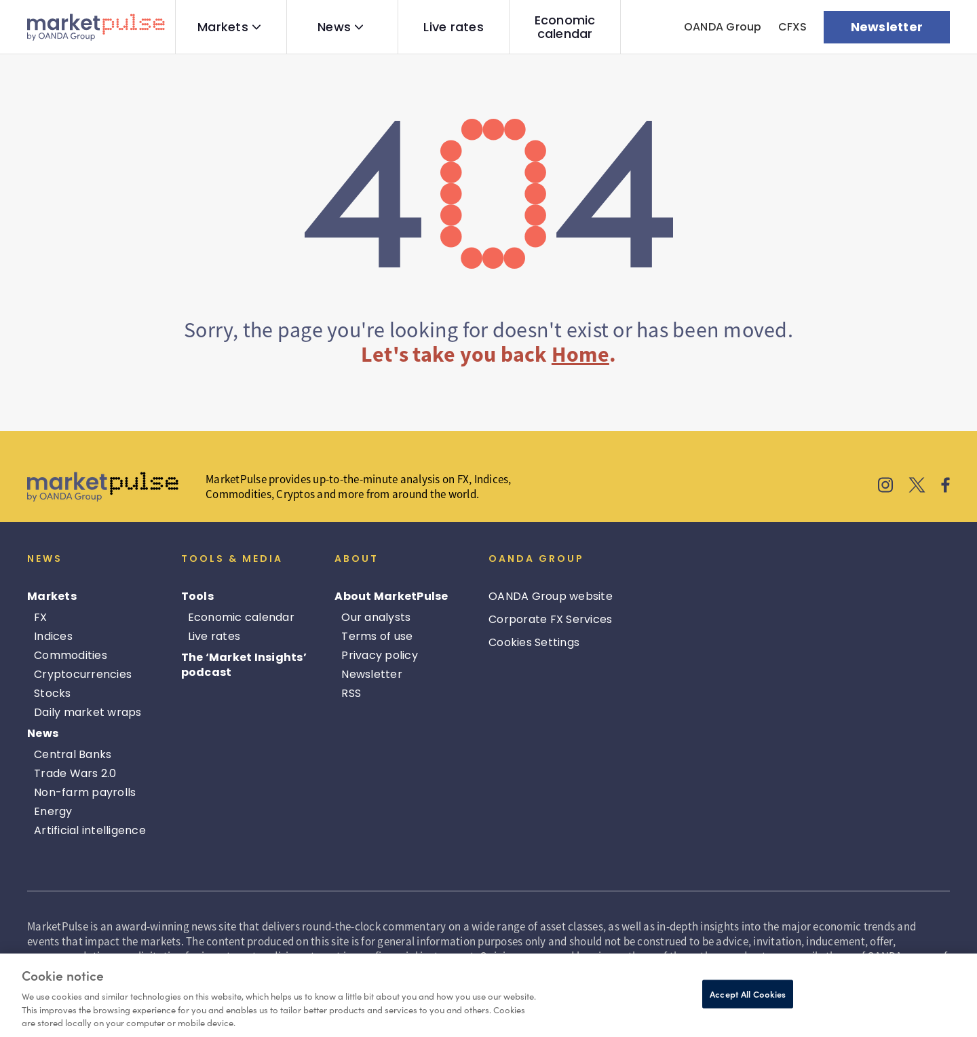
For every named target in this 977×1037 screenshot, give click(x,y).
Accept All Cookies (748, 994)
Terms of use (377, 636)
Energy (53, 811)
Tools (197, 596)
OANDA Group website (550, 596)
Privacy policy (379, 655)
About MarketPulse (391, 596)
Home (580, 354)
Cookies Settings (533, 642)
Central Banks (72, 754)
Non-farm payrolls (85, 792)
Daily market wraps (88, 712)
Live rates (453, 27)
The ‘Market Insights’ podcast (244, 664)
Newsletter (371, 674)
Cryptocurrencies (83, 674)
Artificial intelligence (90, 830)
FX (40, 617)
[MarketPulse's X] (917, 486)
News (334, 27)
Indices (53, 636)
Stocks (52, 693)
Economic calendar (565, 27)
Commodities (70, 655)
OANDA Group (723, 27)
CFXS (792, 27)
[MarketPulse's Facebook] (945, 486)
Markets (222, 27)
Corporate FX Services (550, 619)
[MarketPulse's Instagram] (886, 486)
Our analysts (375, 617)
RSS (351, 693)
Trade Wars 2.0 (75, 773)
